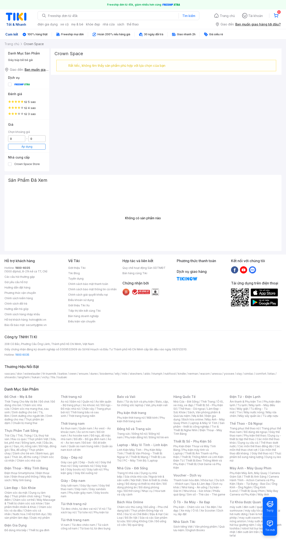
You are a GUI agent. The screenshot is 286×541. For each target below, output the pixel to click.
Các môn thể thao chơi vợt (255, 448)
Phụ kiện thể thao (255, 435)
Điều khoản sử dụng (81, 300)
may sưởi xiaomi (249, 517)
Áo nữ (64, 401)
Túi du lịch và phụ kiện (139, 401)
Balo (120, 401)
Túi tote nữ (85, 512)
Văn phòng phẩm (206, 526)
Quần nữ (87, 401)
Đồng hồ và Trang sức (134, 429)
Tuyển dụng (76, 278)
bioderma (106, 373)
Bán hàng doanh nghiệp (83, 316)
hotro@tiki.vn (37, 319)
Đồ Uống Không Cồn (140, 521)
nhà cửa (109, 24)
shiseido (10, 377)
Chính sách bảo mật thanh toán (88, 284)
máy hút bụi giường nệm (253, 523)
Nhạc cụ (147, 491)
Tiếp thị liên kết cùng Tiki (84, 310)
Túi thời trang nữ (73, 504)
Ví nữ (102, 508)
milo (125, 373)
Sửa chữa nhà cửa (135, 476)
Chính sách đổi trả (15, 303)
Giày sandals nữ (83, 466)
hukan (36, 377)
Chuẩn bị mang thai (25, 423)
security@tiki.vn (36, 325)
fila (53, 377)
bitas (271, 373)
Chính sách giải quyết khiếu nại (88, 294)
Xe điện (211, 507)
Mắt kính (152, 417)
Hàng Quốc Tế (184, 397)
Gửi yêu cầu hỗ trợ (15, 282)
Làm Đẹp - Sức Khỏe (20, 488)
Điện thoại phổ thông (25, 476)
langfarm (24, 377)
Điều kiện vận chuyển (81, 321)
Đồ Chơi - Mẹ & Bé (18, 397)
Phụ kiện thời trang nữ (131, 417)
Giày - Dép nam (73, 481)
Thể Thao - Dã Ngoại (246, 423)
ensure (83, 373)
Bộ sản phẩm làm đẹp (28, 515)
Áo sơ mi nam (86, 432)
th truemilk (49, 373)
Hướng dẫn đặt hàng (17, 287)
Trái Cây (9, 435)
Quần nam (85, 428)
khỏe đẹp (93, 24)
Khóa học (207, 480)
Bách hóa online (192, 419)
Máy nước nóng (254, 412)
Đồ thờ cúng (132, 491)
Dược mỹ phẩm (40, 517)
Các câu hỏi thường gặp (19, 276)
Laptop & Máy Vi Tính (203, 423)
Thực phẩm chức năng (26, 496)
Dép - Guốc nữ (89, 462)
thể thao (133, 24)
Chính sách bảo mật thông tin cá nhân (92, 289)
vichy (45, 377)
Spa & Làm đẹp (200, 483)
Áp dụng (26, 146)
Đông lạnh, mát (31, 442)
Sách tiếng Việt (183, 526)
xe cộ (64, 24)
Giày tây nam (88, 485)
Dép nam (81, 489)
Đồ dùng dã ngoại (255, 432)
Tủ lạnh (242, 405)
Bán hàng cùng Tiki (134, 273)
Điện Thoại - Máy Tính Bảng (26, 468)
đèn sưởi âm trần (248, 532)
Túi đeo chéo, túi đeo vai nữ (79, 508)
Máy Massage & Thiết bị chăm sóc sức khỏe (29, 501)
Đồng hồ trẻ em (159, 437)
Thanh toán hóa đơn (186, 480)
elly (117, 373)
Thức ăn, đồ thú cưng (25, 457)
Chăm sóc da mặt (15, 492)
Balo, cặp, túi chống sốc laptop (143, 403)
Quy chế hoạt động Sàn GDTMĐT (144, 267)
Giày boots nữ (76, 469)
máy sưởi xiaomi (258, 521)
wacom (205, 373)
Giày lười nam (69, 485)
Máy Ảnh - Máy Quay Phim (250, 468)
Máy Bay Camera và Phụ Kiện (254, 492)
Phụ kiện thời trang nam (141, 419)
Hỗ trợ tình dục (36, 514)
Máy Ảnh (263, 494)
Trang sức (123, 433)
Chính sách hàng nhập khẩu (22, 314)
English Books (195, 530)
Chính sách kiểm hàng (18, 298)
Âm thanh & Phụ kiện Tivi (245, 401)
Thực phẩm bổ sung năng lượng (255, 455)
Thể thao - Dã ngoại (192, 408)
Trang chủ (227, 16)
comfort (261, 373)
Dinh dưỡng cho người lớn (28, 416)
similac (248, 373)
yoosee (229, 373)
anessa (217, 373)
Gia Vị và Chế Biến (136, 514)
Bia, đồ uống (19, 449)
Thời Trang (208, 401)
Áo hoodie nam (78, 435)
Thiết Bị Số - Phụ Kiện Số (192, 441)
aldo (147, 373)
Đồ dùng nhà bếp (15, 530)
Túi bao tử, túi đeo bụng (95, 528)
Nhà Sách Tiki (184, 522)
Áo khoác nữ (91, 405)
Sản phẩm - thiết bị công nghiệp (199, 424)
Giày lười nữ (94, 469)
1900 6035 (22, 354)
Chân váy (88, 408)
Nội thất (136, 480)
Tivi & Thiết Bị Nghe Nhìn (196, 428)
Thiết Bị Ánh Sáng (255, 476)
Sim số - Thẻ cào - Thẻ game (206, 494)
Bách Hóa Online (130, 502)
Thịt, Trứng (24, 435)
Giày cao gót (69, 462)
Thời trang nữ (71, 397)
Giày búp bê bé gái (20, 60)
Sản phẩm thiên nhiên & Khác (27, 505)
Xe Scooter (207, 510)
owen (73, 373)
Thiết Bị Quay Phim (252, 491)
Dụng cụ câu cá (248, 442)
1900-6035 (22, 267)
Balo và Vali (126, 397)
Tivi (239, 412)
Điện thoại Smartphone (19, 473)
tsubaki (62, 377)
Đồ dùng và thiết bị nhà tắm (143, 483)
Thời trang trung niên (81, 416)
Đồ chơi (44, 401)
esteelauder (32, 373)
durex (94, 373)
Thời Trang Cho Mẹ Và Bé (20, 401)
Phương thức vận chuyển (20, 293)
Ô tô (195, 510)
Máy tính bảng (22, 480)
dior (19, 373)
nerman (193, 373)
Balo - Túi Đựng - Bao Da (254, 483)
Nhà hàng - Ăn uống (194, 487)
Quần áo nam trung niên (84, 446)
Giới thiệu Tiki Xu (79, 305)
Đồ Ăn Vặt (131, 517)
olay (239, 373)
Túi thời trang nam (75, 520)
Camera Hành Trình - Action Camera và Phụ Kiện (254, 480)
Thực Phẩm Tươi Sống (21, 430)
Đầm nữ (75, 401)
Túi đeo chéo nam (83, 524)
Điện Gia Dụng (15, 525)
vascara (9, 373)
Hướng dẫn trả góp (16, 309)
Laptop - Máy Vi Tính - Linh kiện (142, 445)
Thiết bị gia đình (39, 530)
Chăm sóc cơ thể (24, 499)
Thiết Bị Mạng (139, 457)
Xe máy (185, 510)
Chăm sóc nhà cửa (29, 460)
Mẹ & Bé (197, 416)
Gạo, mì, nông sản (25, 446)
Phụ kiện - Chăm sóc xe (188, 507)
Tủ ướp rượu (270, 416)
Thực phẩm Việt (38, 439)
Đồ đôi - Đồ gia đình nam (89, 439)
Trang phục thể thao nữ (244, 428)
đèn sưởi (249, 507)
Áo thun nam (69, 428)
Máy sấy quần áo (249, 416)
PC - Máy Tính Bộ (135, 460)
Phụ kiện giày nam (80, 492)
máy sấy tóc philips (257, 510)
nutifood (170, 373)
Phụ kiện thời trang (131, 413)
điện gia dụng (48, 24)
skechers (136, 373)
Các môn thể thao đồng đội (255, 446)
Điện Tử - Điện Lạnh (245, 397)
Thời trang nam (72, 423)
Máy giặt (242, 408)
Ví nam (65, 524)
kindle (182, 373)
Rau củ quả (18, 439)
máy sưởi (235, 507)
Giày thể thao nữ (262, 453)
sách (120, 24)
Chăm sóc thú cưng (129, 507)
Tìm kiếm (188, 16)
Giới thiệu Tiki (77, 267)
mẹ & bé (77, 24)
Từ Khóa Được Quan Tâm (249, 502)
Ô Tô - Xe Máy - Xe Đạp (191, 502)
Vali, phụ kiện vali (157, 405)
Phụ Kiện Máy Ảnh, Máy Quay (248, 473)
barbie (63, 373)
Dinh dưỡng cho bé (24, 412)
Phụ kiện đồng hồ (136, 437)
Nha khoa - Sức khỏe (197, 491)
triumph (157, 373)
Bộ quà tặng (135, 524)
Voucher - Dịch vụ (187, 475)
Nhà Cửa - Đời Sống (132, 468)
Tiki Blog (74, 273)
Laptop (153, 460)
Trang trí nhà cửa (128, 473)
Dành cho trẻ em (23, 453)
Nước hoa (19, 514)
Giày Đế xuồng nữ (86, 473)
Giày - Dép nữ (71, 457)
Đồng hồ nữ (139, 433)
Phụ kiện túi (101, 512)
